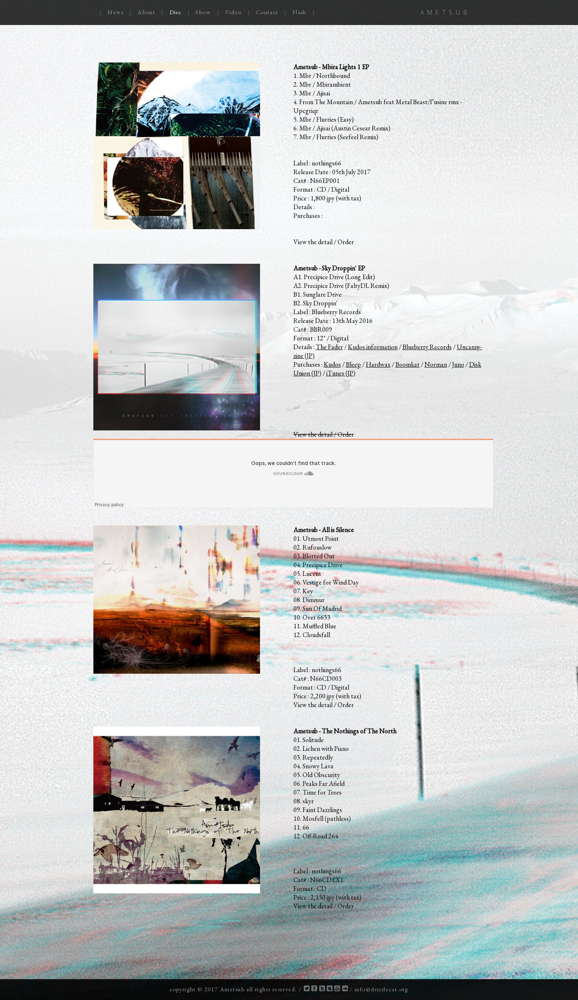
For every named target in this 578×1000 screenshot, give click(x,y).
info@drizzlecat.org (381, 989)
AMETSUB (445, 12)
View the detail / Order (323, 242)
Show (203, 12)
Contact (267, 12)
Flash (300, 12)
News (115, 12)
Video (233, 12)
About (146, 12)
